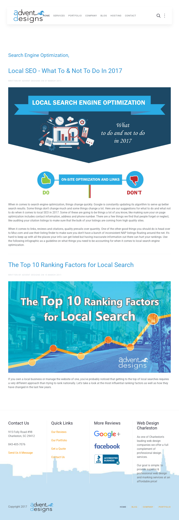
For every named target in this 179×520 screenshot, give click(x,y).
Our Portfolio (59, 440)
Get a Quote (58, 448)
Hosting (115, 15)
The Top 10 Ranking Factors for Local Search (71, 265)
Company (91, 15)
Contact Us (58, 457)
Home (46, 15)
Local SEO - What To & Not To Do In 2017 (65, 71)
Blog (104, 15)
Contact (130, 15)
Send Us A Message (20, 452)
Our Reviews (58, 432)
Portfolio (75, 15)
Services (59, 15)
